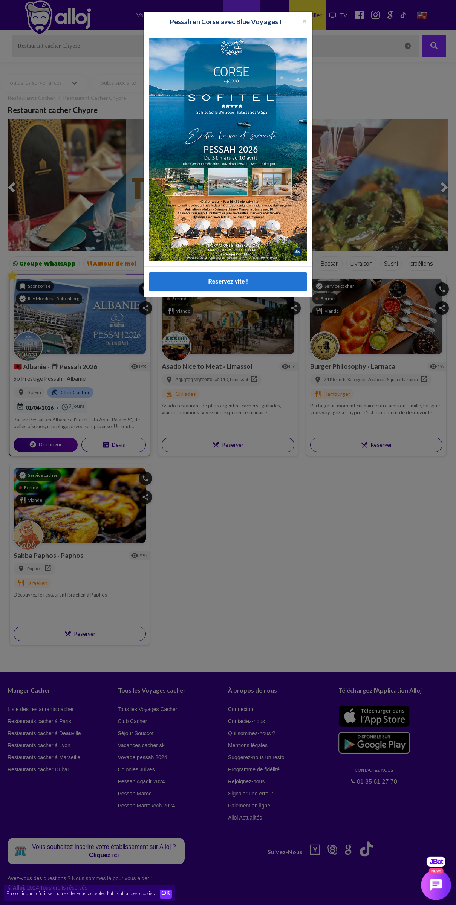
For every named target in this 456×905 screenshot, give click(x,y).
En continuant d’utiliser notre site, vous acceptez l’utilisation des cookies (80, 894)
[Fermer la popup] (304, 20)
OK (165, 894)
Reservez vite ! (228, 281)
